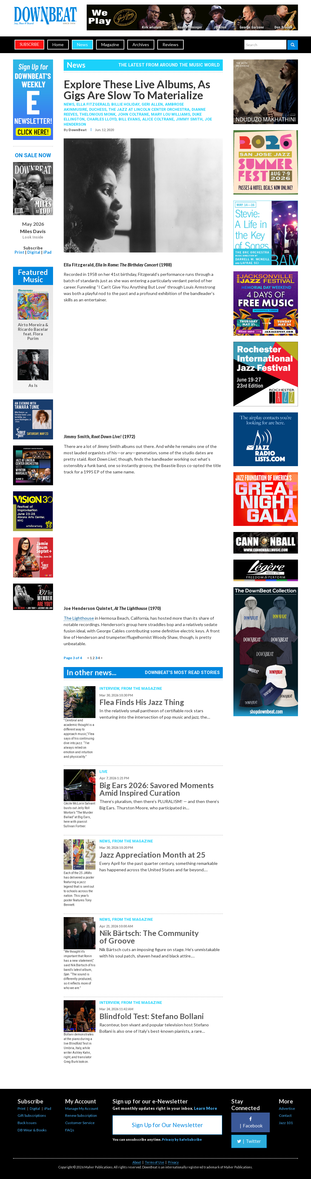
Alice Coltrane (158, 119)
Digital (33, 252)
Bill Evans (129, 119)
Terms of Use (154, 1162)
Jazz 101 (286, 1122)
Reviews (170, 44)
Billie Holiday (125, 104)
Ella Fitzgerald (92, 104)
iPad (47, 252)
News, (70, 104)
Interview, (110, 688)
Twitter (249, 1141)
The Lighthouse (79, 618)
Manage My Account (81, 1108)
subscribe (29, 44)
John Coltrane (133, 114)
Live (103, 771)
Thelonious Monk (97, 114)
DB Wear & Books (32, 1130)
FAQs (69, 1130)
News (82, 44)
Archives (140, 44)
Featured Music (33, 276)
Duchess (97, 109)
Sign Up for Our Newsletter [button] (167, 1124)
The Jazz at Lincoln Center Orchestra (149, 109)
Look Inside (32, 237)
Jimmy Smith (189, 119)
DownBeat (78, 130)
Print (19, 252)
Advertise (287, 1108)
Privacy (173, 1162)
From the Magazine (141, 688)
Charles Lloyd (101, 119)
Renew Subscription (81, 1115)
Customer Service (80, 1122)
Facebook (250, 1122)
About (136, 1162)
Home (58, 44)
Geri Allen (152, 104)
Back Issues (27, 1122)
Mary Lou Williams (170, 114)
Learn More (205, 1108)
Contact (285, 1115)
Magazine (110, 44)
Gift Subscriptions (32, 1115)
